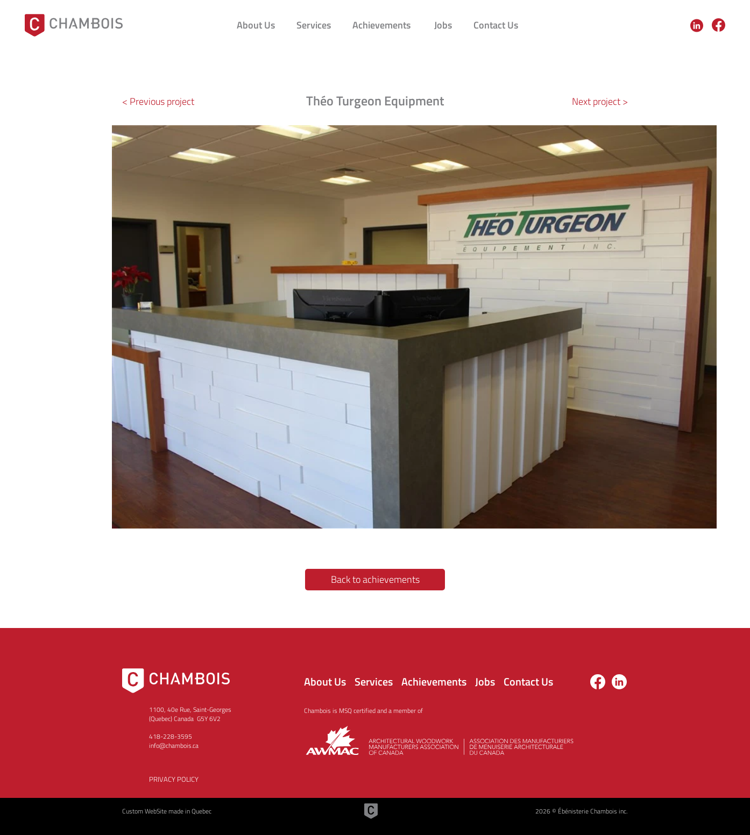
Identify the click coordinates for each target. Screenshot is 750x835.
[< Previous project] (162, 101)
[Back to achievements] (375, 579)
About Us (325, 681)
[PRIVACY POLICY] (208, 779)
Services (374, 681)
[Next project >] (589, 101)
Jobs (485, 681)
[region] (698, 25)
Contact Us (528, 681)
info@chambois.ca (174, 745)
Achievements (433, 681)
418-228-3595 (170, 736)
